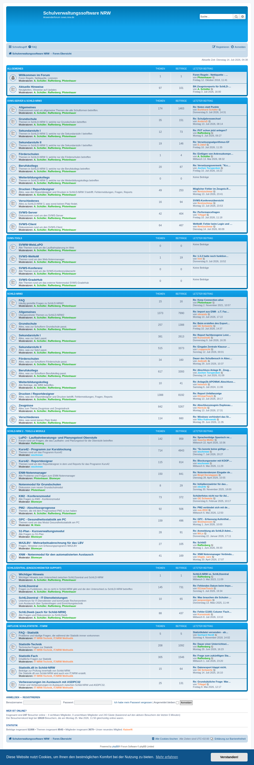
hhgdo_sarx (204, 557)
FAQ (22, 300)
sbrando (202, 314)
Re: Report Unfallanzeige (207, 393)
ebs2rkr (202, 486)
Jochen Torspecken (209, 168)
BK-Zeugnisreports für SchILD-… (212, 86)
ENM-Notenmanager (33, 472)
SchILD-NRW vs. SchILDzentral (211, 574)
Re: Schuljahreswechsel (207, 118)
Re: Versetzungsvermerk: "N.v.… (212, 165)
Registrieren (31, 697)
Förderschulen (29, 154)
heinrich (202, 384)
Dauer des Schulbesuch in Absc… (212, 358)
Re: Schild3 (199, 542)
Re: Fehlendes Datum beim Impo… (213, 585)
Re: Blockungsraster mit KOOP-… (212, 460)
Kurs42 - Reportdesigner (36, 461)
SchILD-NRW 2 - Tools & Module (26, 431)
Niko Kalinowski (207, 419)
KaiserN (128, 729)
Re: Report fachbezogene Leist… (212, 335)
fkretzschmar (205, 191)
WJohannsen (205, 521)
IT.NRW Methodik (63, 638)
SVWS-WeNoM (29, 256)
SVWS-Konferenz (31, 268)
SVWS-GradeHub (30, 279)
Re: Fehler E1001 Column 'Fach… (212, 611)
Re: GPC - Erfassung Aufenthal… (212, 519)
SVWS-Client (27, 224)
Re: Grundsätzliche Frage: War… (212, 681)
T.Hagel (202, 214)
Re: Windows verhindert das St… (212, 416)
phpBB (115, 746)
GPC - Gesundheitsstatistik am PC (42, 519)
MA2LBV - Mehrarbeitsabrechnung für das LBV (51, 542)
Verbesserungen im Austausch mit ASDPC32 (49, 682)
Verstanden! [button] (229, 757)
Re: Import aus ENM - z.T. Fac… (211, 311)
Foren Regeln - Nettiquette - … (210, 74)
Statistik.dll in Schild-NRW (37, 667)
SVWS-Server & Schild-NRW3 (24, 101)
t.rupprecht (204, 349)
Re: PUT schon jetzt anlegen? (210, 130)
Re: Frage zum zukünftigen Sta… (212, 655)
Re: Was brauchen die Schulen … (212, 597)
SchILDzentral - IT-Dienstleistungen (43, 597)
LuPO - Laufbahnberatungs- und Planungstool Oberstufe (58, 437)
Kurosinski (204, 337)
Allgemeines (15, 68)
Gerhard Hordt (206, 635)
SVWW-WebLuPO (31, 244)
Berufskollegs (28, 165)
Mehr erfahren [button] (167, 757)
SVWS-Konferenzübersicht (208, 200)
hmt (200, 258)
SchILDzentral (28, 586)
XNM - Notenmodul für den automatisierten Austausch (56, 554)
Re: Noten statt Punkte (206, 107)
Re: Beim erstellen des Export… (211, 323)
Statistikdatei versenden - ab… (210, 632)
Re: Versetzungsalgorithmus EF (211, 142)
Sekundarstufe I (30, 130)
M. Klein (35, 525)
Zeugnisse (26, 405)
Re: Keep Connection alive (208, 300)
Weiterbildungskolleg (33, 382)
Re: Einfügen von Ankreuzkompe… (213, 153)
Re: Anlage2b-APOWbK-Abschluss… (214, 381)
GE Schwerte (205, 326)
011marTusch (205, 396)
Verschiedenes (29, 200)
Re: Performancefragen (206, 212)
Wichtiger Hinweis (31, 574)
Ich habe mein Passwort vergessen (133, 702)
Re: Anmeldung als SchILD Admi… (213, 530)
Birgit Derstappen (208, 475)
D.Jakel (202, 144)
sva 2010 (203, 510)
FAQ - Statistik (29, 632)
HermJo (202, 407)
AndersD (203, 121)
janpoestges (205, 600)
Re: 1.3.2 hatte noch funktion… (210, 256)
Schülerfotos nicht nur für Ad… (211, 495)
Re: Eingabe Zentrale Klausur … (211, 346)
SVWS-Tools (14, 238)
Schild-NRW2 (15, 294)
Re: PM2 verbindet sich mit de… (211, 507)
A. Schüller (40, 80)
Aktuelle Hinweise (31, 86)
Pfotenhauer (69, 80)
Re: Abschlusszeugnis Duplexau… (213, 405)
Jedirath (202, 361)
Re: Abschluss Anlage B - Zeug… (212, 370)
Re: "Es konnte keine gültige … (211, 449)
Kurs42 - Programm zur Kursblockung (45, 449)
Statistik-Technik (30, 644)
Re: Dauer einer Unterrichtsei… (211, 644)
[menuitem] (32, 47)
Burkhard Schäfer (208, 109)
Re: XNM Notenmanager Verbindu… (213, 554)
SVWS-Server (28, 212)
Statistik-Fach (28, 656)
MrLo (201, 533)
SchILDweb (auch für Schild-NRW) (42, 612)
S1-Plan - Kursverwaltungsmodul (41, 531)
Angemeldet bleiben (166, 702)
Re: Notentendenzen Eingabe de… (212, 472)
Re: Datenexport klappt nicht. (210, 667)
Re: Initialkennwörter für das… (210, 484)
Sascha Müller (206, 440)
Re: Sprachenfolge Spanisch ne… (212, 437)
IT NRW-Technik (43, 638)
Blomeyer (54, 478)
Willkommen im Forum (34, 75)
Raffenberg (54, 80)
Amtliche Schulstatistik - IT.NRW (27, 626)
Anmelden (12, 697)
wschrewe (37, 455)
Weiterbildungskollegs (34, 177)
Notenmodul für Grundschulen (40, 484)
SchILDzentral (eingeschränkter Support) (34, 568)
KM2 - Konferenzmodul (34, 496)
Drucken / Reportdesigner (36, 189)
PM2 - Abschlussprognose (37, 507)
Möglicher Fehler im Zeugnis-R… (212, 188)
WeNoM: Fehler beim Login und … (212, 224)
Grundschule (28, 119)
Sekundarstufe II (30, 142)
